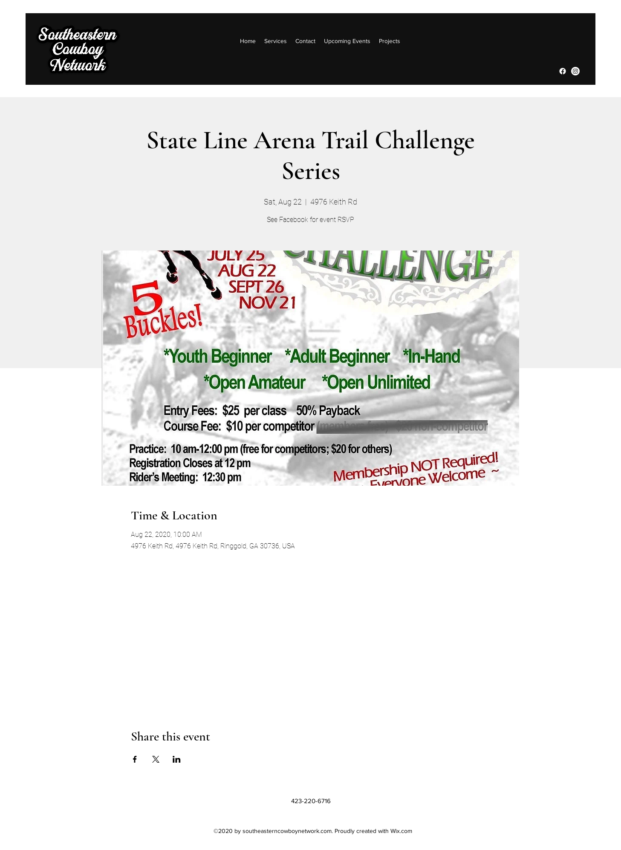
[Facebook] (562, 71)
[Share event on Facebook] (135, 759)
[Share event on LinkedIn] (177, 759)
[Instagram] (575, 71)
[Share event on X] (156, 759)
